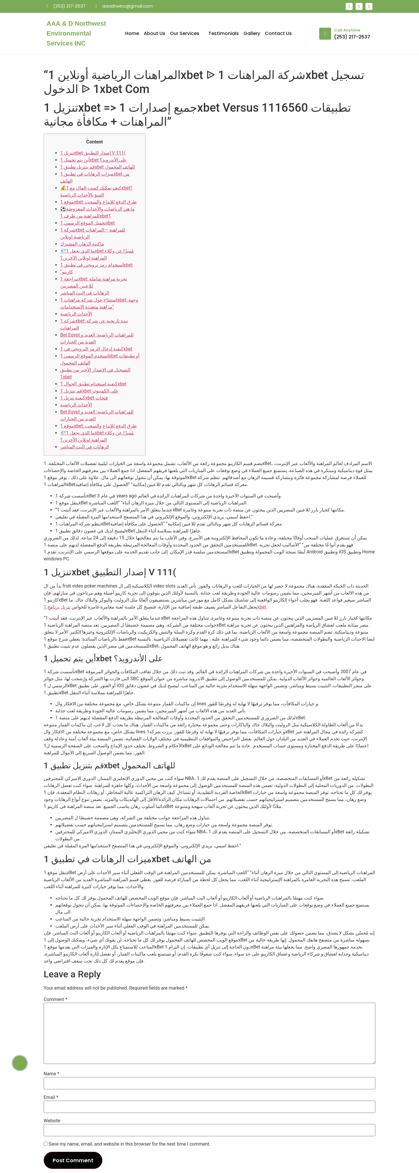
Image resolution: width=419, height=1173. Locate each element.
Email (51, 1097)
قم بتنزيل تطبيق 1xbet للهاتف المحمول (97, 167)
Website (52, 1120)
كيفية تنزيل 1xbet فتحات (84, 398)
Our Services (187, 33)
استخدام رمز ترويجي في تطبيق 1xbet (96, 265)
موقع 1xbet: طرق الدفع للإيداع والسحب (98, 202)
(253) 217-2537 (352, 37)
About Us (154, 33)
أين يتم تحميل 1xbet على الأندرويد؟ (93, 160)
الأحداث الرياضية (76, 314)
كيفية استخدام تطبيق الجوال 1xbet (93, 384)
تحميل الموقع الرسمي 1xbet (87, 223)
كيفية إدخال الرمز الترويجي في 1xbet (96, 349)
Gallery (252, 33)
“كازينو (66, 272)
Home (132, 33)
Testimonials (223, 33)
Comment (55, 999)
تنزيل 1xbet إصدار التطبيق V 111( (92, 153)
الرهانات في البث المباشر (84, 293)
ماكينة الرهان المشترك (82, 244)
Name (51, 1074)
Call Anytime (347, 30)
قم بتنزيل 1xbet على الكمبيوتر (89, 391)
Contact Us (278, 33)
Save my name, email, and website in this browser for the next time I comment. (130, 1144)
